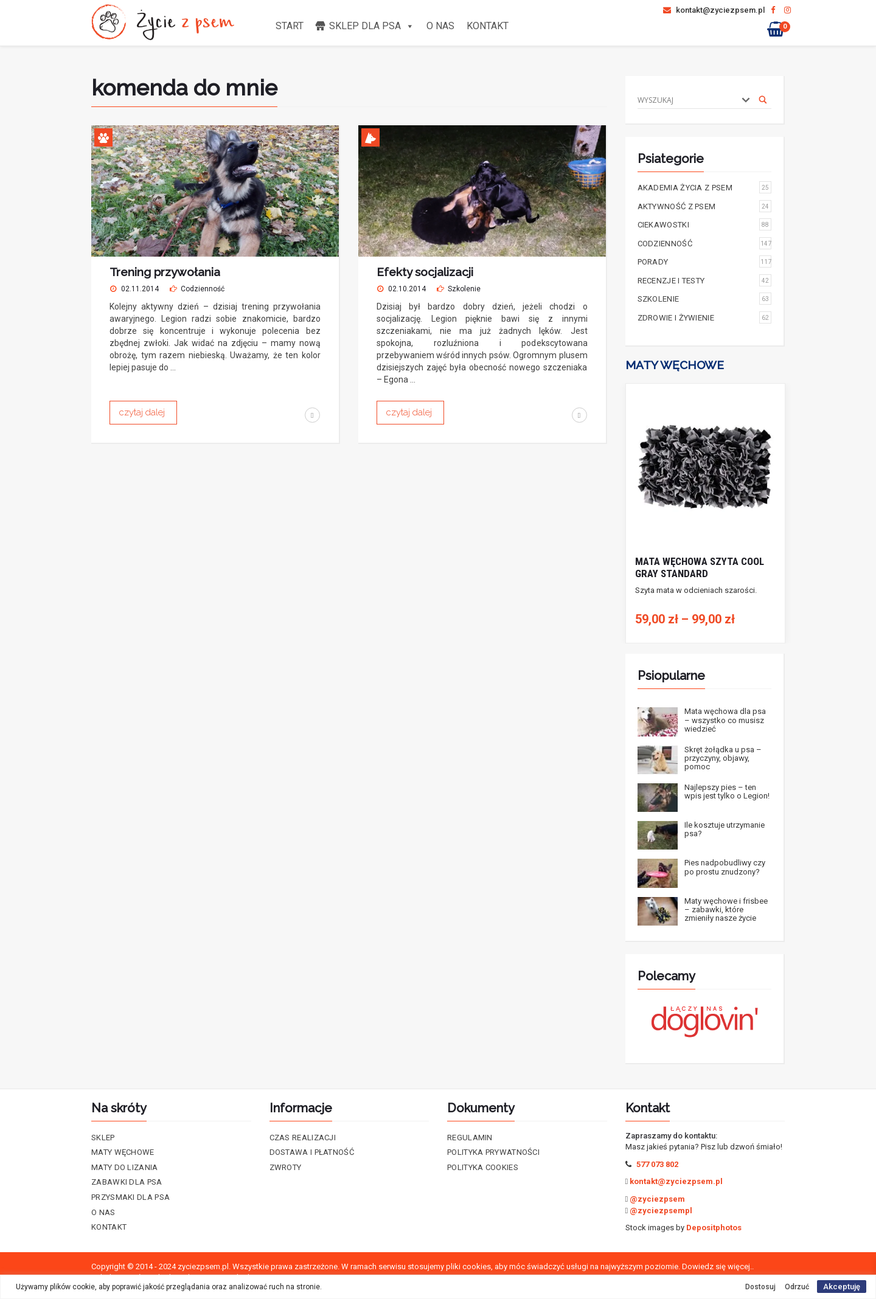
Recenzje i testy (705, 280)
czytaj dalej (143, 412)
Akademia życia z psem (705, 187)
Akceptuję (841, 1286)
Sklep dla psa (371, 26)
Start (290, 26)
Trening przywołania (164, 272)
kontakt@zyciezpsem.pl (714, 10)
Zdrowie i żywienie (705, 317)
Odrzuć (797, 1287)
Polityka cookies (482, 1167)
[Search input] (686, 99)
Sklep (103, 1137)
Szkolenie (464, 289)
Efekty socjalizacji (425, 272)
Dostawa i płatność (311, 1152)
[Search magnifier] (762, 99)
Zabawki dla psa (126, 1181)
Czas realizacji (302, 1137)
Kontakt (488, 26)
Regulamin (470, 1137)
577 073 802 (657, 1164)
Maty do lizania (124, 1167)
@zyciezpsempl (661, 1210)
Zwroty (285, 1167)
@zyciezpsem (657, 1199)
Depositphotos (714, 1227)
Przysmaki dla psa (130, 1197)
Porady (705, 261)
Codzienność (202, 289)
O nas (440, 26)
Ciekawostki (705, 224)
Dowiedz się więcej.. (718, 1266)
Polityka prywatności (493, 1152)
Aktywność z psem (705, 206)
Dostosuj (760, 1287)
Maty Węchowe (123, 1152)
